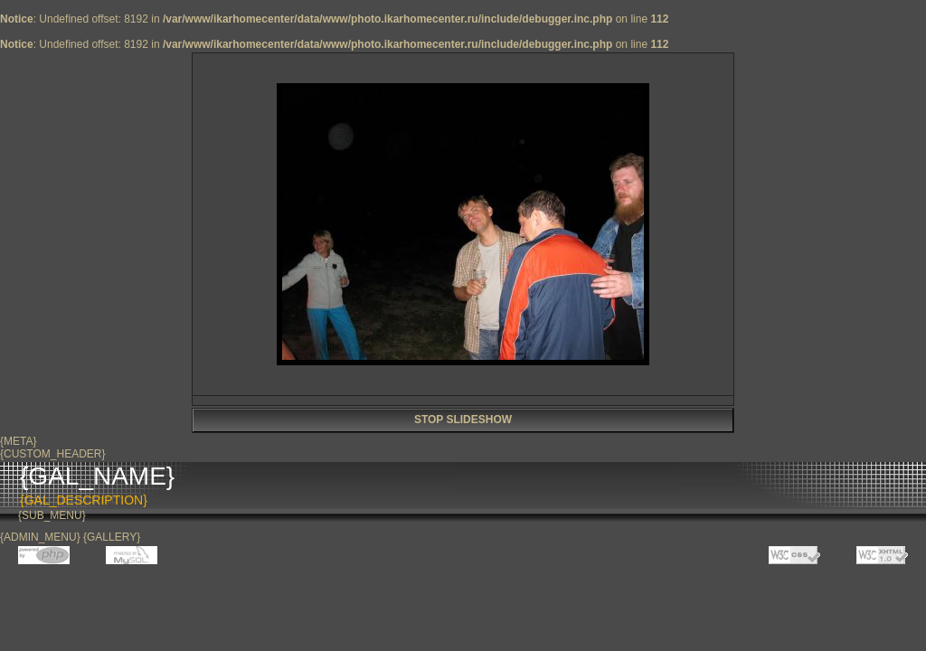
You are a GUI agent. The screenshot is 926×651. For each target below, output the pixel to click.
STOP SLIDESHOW (463, 419)
